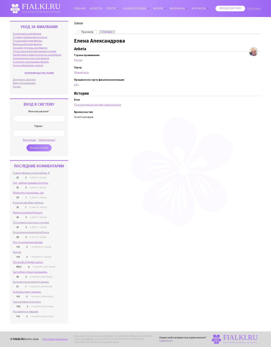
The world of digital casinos (28, 262)
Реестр (111, 8)
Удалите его (165, 340)
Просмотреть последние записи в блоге (97, 104)
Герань (17, 86)
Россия (78, 60)
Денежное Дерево (24, 79)
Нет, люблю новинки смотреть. (31, 182)
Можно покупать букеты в (27, 212)
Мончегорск (81, 72)
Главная (80, 8)
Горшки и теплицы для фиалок (30, 47)
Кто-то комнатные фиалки (28, 242)
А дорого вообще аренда (28, 202)
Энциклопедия (134, 8)
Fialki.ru (89, 339)
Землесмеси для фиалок (27, 33)
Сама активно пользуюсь (27, 301)
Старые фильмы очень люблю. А (31, 172)
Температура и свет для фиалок (31, 58)
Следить (107, 31)
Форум (158, 8)
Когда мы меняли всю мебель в (31, 232)
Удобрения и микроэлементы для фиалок (37, 54)
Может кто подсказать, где (28, 192)
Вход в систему (230, 8)
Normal (17, 252)
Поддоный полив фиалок (27, 40)
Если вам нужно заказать (27, 291)
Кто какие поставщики (25, 311)
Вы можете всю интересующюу (31, 281)
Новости (96, 8)
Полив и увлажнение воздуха (30, 37)
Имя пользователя (39, 111)
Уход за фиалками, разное (28, 65)
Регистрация (254, 8)
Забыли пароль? (46, 140)
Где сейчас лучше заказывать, (30, 271)
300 (76, 84)
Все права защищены (55, 339)
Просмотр (89, 31)
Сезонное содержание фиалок (31, 61)
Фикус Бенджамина (24, 83)
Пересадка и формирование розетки (34, 51)
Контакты (199, 8)
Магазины (177, 8)
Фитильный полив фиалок (27, 44)
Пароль (39, 126)
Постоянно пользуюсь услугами (31, 222)
